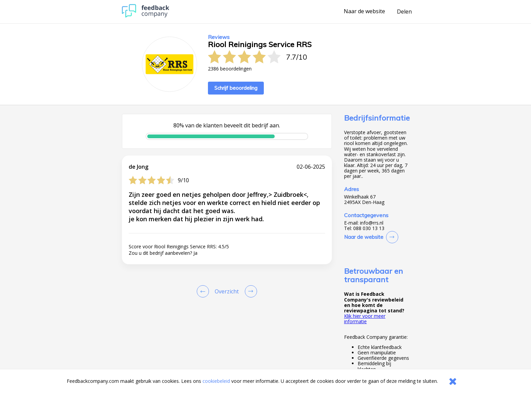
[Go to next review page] (249, 291)
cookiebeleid (216, 381)
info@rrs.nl (371, 223)
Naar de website (364, 11)
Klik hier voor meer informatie (364, 319)
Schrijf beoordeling (235, 88)
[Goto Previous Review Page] (204, 291)
